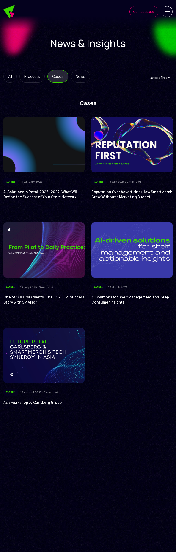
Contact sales (143, 11)
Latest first (158, 77)
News (80, 76)
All (10, 76)
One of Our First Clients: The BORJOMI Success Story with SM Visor (37, 304)
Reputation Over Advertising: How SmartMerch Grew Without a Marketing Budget (126, 196)
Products (32, 76)
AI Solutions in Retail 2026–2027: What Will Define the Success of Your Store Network (41, 194)
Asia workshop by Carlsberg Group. (34, 407)
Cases (57, 76)
